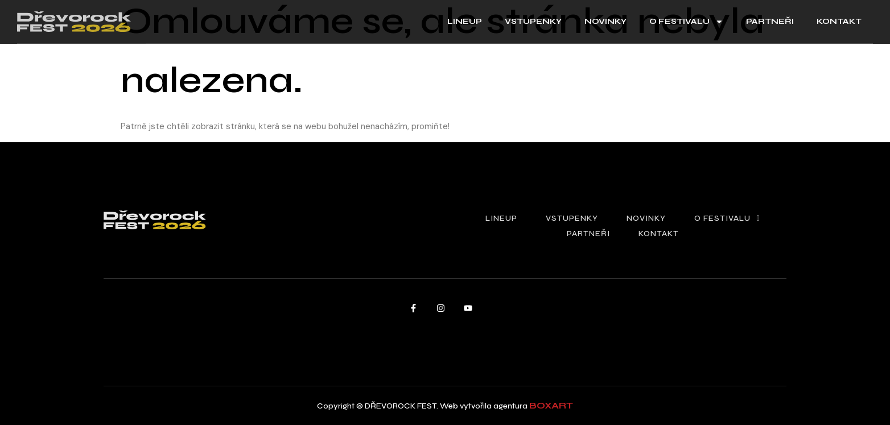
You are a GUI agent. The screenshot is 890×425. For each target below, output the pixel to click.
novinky (605, 21)
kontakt (839, 21)
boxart (551, 405)
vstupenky (533, 21)
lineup (464, 21)
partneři (770, 21)
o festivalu (686, 21)
